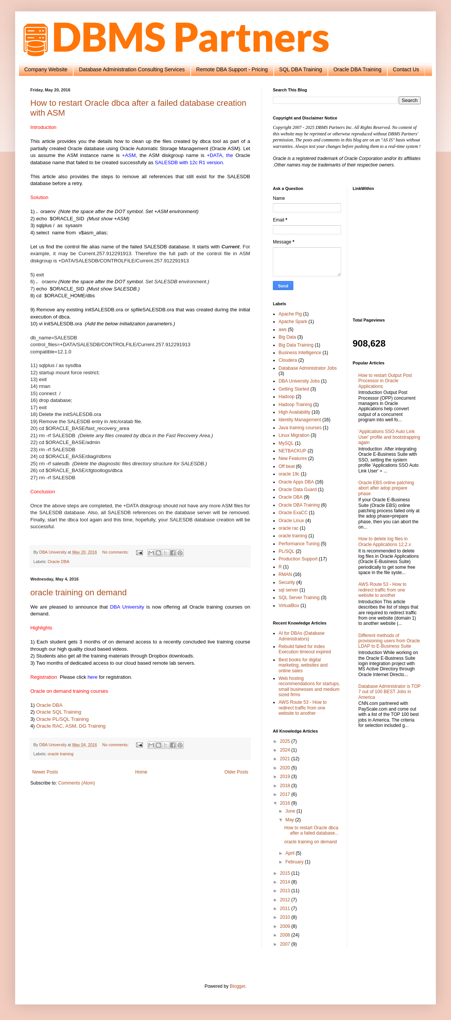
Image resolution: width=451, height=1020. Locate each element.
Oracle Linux (291, 520)
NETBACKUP (292, 451)
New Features (293, 458)
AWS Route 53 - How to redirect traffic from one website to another (303, 708)
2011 (285, 908)
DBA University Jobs (299, 381)
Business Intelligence (300, 352)
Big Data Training (296, 345)
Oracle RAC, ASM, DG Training (70, 726)
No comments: (116, 552)
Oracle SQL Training (58, 712)
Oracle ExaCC (293, 512)
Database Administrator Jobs (308, 368)
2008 (285, 935)
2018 (285, 785)
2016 (285, 803)
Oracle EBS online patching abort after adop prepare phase (386, 488)
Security (287, 582)
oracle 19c (289, 474)
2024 (285, 750)
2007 (285, 944)
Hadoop (286, 396)
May (290, 819)
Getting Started (294, 389)
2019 (285, 776)
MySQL (286, 443)
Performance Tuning (299, 543)
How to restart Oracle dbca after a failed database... (311, 830)
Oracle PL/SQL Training (62, 719)
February (295, 862)
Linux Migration (294, 435)
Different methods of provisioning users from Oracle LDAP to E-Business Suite (389, 641)
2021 (285, 758)
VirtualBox (289, 605)
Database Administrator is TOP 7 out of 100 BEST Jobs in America (390, 692)
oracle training (61, 754)
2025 (285, 741)
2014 (285, 882)
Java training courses (300, 427)
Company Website (45, 69)
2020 (285, 767)
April (290, 853)
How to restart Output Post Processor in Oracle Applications (385, 381)
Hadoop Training (295, 404)
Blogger (237, 986)
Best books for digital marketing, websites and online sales (303, 665)
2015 (285, 873)
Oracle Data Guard (298, 489)
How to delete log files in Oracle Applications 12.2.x (385, 541)
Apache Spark (293, 321)
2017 (285, 794)
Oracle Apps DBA (296, 482)
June (290, 811)
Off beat (286, 466)
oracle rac (289, 528)
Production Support (298, 559)
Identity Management (300, 419)
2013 (285, 890)
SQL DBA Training (300, 69)
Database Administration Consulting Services (132, 69)
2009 (285, 926)
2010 (285, 917)
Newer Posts (45, 772)
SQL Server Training (299, 597)
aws (283, 329)
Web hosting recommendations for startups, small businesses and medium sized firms (309, 686)
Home (141, 772)
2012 (285, 899)
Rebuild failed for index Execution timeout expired (305, 649)
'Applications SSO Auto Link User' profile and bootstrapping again (389, 437)
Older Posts (236, 772)
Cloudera (288, 360)
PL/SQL (286, 551)
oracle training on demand (78, 592)
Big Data (287, 337)
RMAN (285, 574)
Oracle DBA (58, 561)
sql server (288, 590)
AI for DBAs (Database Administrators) (301, 636)
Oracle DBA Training (358, 69)
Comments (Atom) (76, 783)
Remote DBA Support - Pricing (232, 69)
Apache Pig (290, 314)
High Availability (294, 412)
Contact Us (406, 69)
